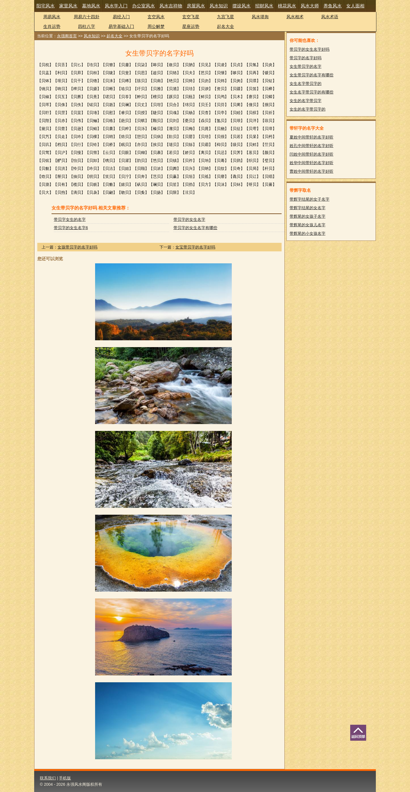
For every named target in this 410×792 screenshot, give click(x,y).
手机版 (65, 778)
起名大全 (225, 26)
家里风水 (68, 5)
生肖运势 (51, 26)
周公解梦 (156, 26)
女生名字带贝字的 (305, 83)
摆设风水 (241, 5)
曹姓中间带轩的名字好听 (311, 171)
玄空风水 (156, 16)
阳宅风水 (45, 5)
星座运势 (190, 26)
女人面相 (355, 5)
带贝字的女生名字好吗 (309, 49)
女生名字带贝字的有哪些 (311, 92)
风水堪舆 (260, 16)
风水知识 (219, 5)
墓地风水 (91, 5)
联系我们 (48, 778)
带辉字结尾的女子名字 (309, 199)
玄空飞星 (190, 16)
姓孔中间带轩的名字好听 (311, 145)
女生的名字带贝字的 (307, 109)
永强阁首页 (67, 36)
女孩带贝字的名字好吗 (77, 247)
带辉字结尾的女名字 (307, 207)
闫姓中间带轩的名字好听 (311, 154)
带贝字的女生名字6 (71, 227)
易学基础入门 (121, 26)
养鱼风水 (332, 5)
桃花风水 (287, 5)
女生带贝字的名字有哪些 (311, 75)
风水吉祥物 (170, 5)
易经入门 (121, 16)
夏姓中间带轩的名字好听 (311, 137)
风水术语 (329, 16)
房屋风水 (196, 5)
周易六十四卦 (86, 16)
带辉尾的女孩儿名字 (307, 225)
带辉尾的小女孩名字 (307, 233)
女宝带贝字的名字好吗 (195, 247)
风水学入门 (116, 5)
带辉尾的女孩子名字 (307, 216)
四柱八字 (86, 26)
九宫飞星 (225, 16)
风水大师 (310, 5)
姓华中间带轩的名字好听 (311, 162)
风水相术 (295, 16)
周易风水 (51, 16)
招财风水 (264, 5)
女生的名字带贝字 (305, 100)
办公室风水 (143, 5)
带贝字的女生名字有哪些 (195, 227)
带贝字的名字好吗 (305, 58)
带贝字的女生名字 (189, 219)
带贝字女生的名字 (70, 219)
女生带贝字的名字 (305, 66)
